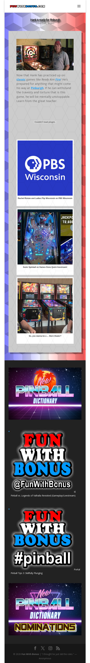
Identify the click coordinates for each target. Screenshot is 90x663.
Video (51, 23)
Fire (58, 79)
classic (20, 79)
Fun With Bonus (30, 654)
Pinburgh (37, 88)
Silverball (41, 23)
